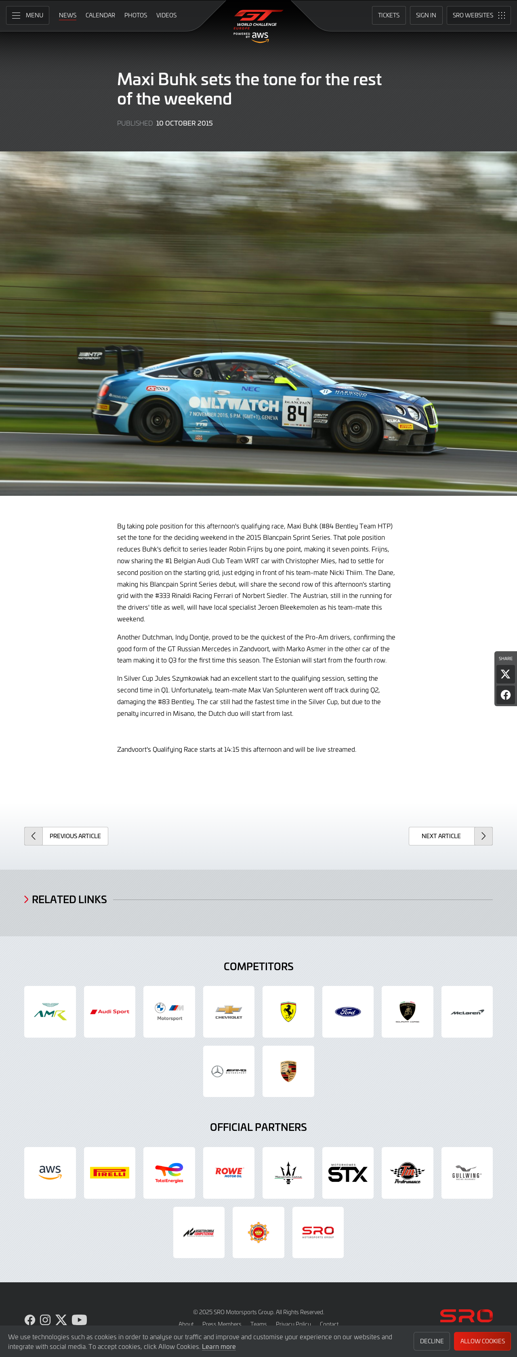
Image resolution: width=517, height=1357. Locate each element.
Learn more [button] (219, 1346)
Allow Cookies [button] (482, 1341)
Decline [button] (432, 1341)
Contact (329, 1324)
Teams (258, 1324)
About (186, 1324)
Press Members (222, 1324)
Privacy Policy (293, 1324)
